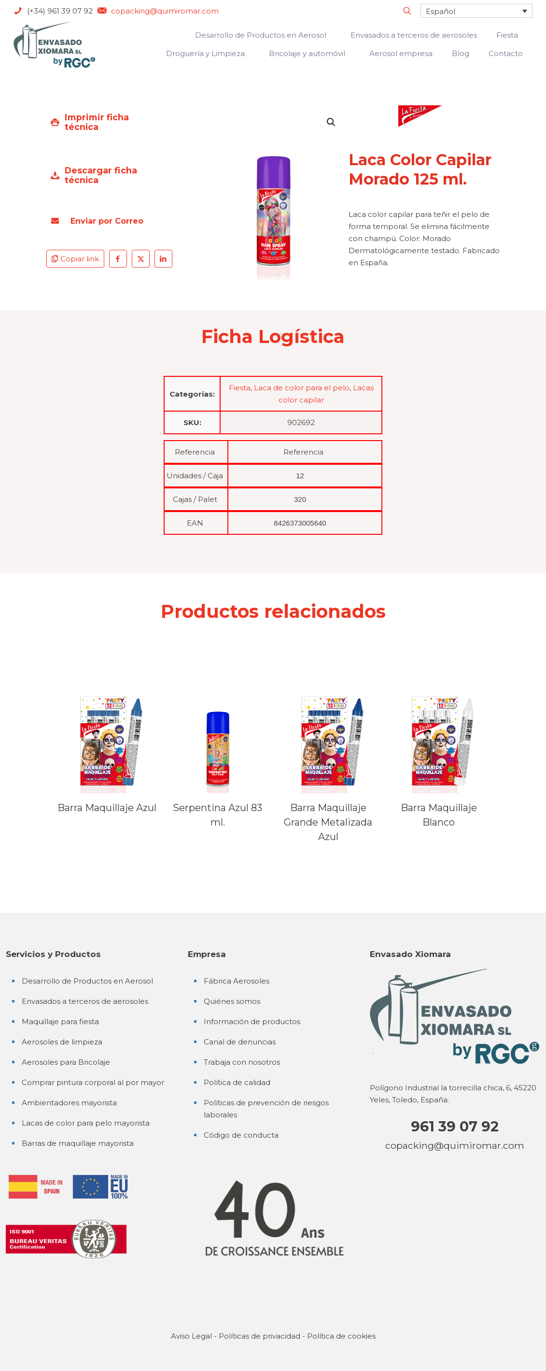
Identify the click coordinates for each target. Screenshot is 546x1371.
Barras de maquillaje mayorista (78, 1143)
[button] (331, 122)
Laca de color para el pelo (302, 387)
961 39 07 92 (455, 1126)
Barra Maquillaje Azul (106, 808)
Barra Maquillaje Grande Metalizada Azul (328, 822)
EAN (195, 523)
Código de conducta (241, 1135)
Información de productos (252, 1021)
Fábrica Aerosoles (236, 980)
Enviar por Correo (97, 221)
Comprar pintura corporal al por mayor (93, 1082)
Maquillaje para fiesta (60, 1021)
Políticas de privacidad (259, 1336)
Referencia (195, 452)
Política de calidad (237, 1082)
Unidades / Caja (195, 475)
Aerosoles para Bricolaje (66, 1062)
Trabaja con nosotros (242, 1062)
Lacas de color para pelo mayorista (86, 1123)
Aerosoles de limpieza (62, 1041)
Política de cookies (341, 1336)
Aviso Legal (191, 1336)
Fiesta (240, 387)
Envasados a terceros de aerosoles (85, 1001)
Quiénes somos (232, 1001)
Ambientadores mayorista (69, 1102)
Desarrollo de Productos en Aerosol (87, 980)
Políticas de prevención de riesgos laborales (266, 1108)
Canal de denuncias (240, 1041)
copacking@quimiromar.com (454, 1145)
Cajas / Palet (195, 499)
